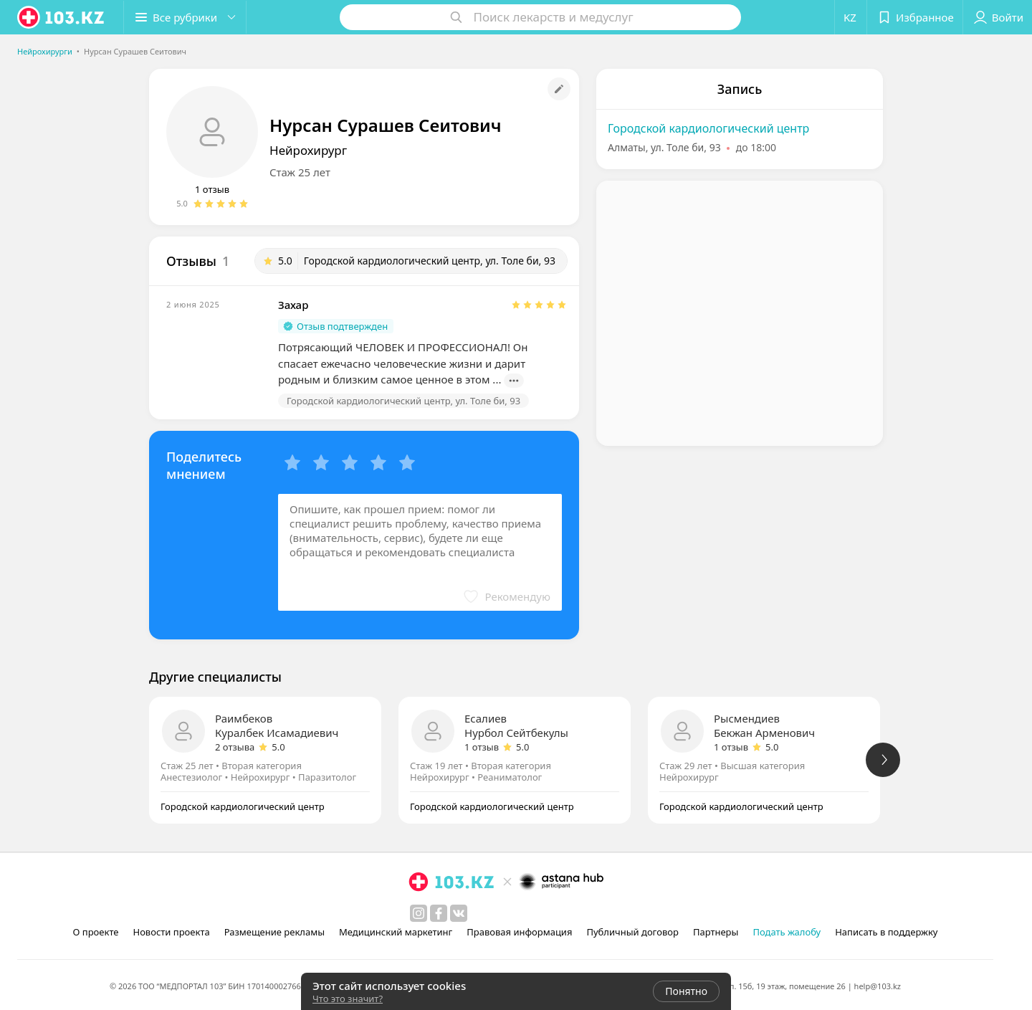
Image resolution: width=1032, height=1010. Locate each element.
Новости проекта (171, 931)
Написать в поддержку (886, 931)
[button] (185, 17)
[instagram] (418, 913)
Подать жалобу (786, 931)
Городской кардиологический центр (708, 128)
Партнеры (716, 931)
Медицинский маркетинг (395, 931)
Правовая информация (519, 931)
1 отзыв (212, 189)
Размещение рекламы (274, 931)
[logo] (61, 17)
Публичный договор (632, 931)
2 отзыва (234, 746)
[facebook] (438, 913)
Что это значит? (347, 998)
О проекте (96, 931)
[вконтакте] (458, 913)
